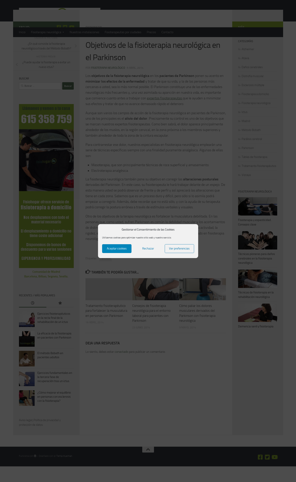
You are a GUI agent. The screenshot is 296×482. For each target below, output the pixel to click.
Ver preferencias (179, 248)
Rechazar (148, 248)
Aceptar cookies (117, 248)
